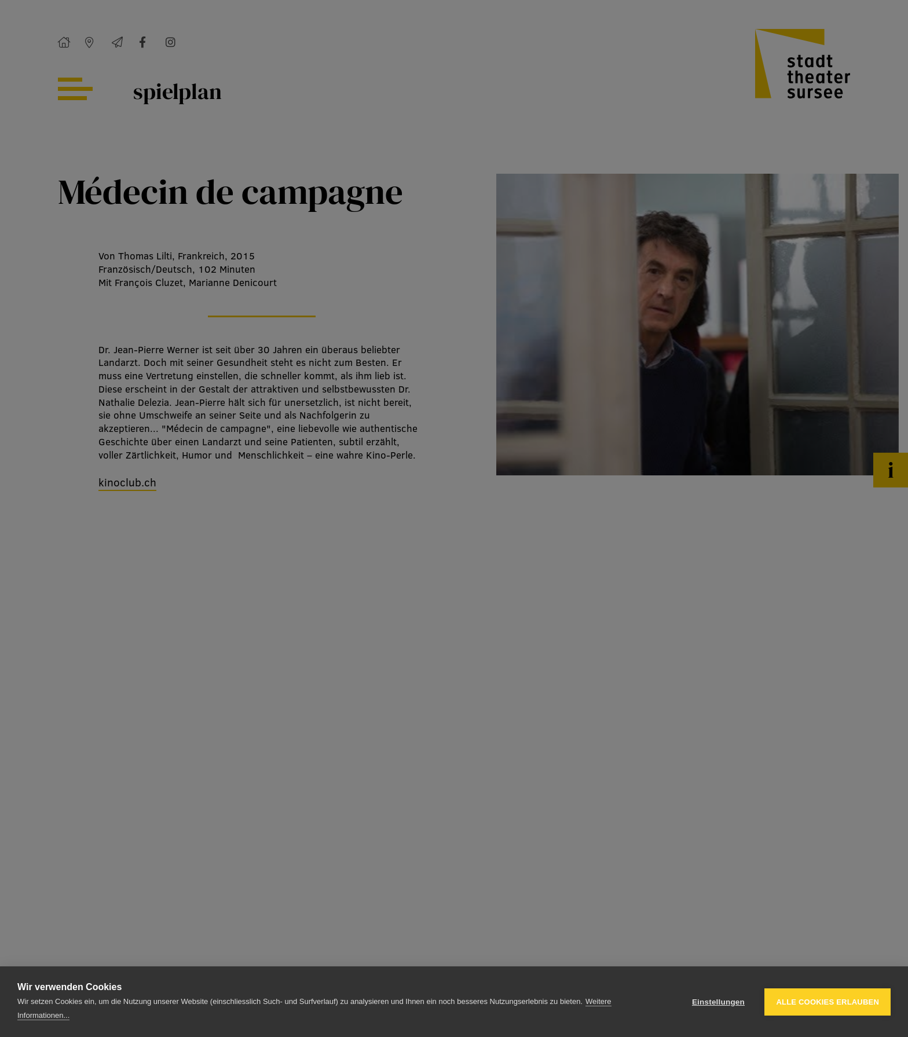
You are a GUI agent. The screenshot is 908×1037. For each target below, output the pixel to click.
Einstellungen (718, 1002)
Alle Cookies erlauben (827, 1002)
